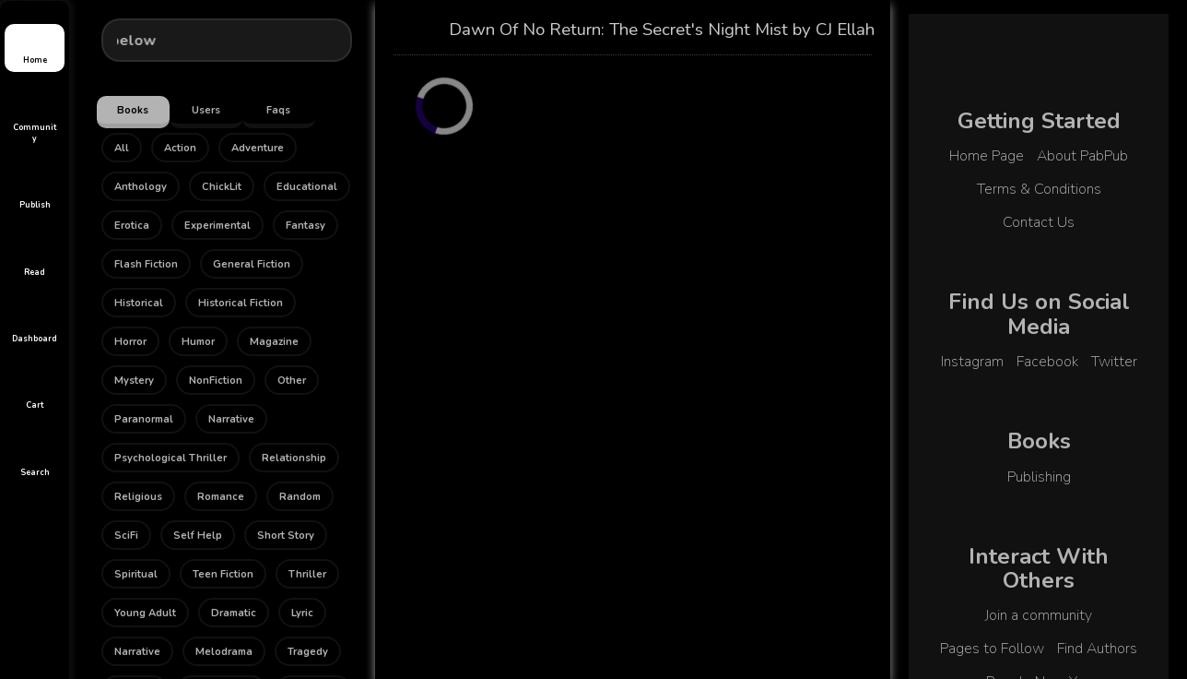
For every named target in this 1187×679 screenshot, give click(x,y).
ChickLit (221, 187)
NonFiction (215, 380)
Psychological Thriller (170, 458)
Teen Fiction (223, 574)
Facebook (1047, 361)
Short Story (285, 535)
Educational (306, 187)
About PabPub (1082, 156)
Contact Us (1039, 222)
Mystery (134, 380)
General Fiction (251, 264)
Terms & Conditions (1039, 189)
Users (206, 110)
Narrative (231, 419)
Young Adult (145, 613)
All (121, 148)
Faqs (278, 110)
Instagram (972, 361)
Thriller (307, 574)
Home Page (986, 156)
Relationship (294, 458)
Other (291, 380)
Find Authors (1097, 648)
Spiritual (136, 574)
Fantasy (305, 225)
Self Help (197, 535)
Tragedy (308, 652)
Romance (220, 497)
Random (300, 497)
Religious (138, 497)
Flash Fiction (146, 264)
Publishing (1039, 477)
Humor (198, 342)
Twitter (1114, 361)
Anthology (140, 187)
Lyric (302, 613)
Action (180, 148)
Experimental (217, 225)
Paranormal (143, 419)
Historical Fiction (240, 303)
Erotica (131, 225)
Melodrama (224, 652)
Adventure (257, 148)
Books (132, 110)
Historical (138, 303)
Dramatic (233, 613)
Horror (130, 342)
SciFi (126, 535)
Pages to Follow (992, 648)
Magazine (274, 342)
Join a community (1038, 615)
